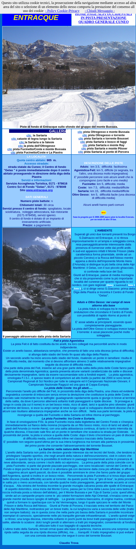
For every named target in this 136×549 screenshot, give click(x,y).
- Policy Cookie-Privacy (62, 11)
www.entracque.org (39, 190)
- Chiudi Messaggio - (100, 11)
